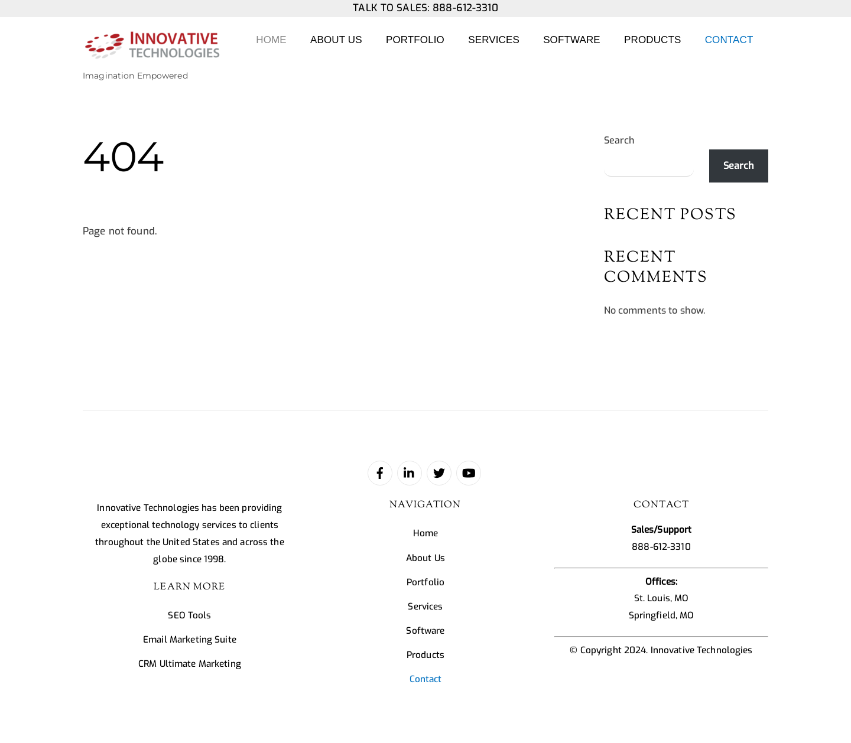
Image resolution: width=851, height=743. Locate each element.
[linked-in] (409, 472)
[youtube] (468, 472)
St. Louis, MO (661, 598)
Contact (729, 39)
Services (493, 39)
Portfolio (415, 39)
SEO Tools (189, 615)
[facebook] (380, 472)
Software (571, 39)
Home (271, 39)
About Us (336, 39)
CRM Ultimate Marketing (189, 664)
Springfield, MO (661, 615)
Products (652, 39)
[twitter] (439, 472)
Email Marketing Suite (189, 640)
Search (619, 140)
